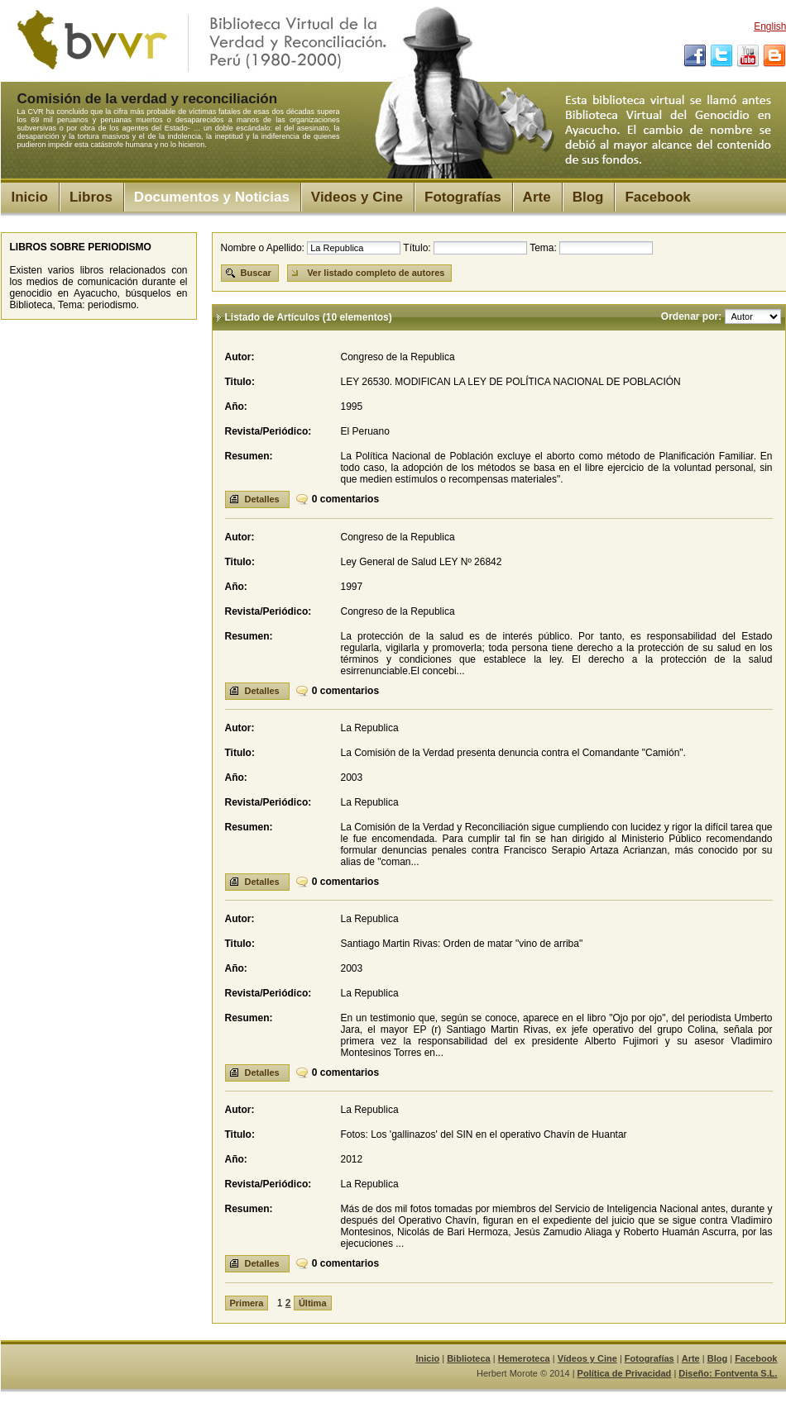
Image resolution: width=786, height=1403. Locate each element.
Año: (236, 406)
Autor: (240, 357)
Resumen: (249, 456)
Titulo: (240, 382)
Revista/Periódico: (268, 431)
